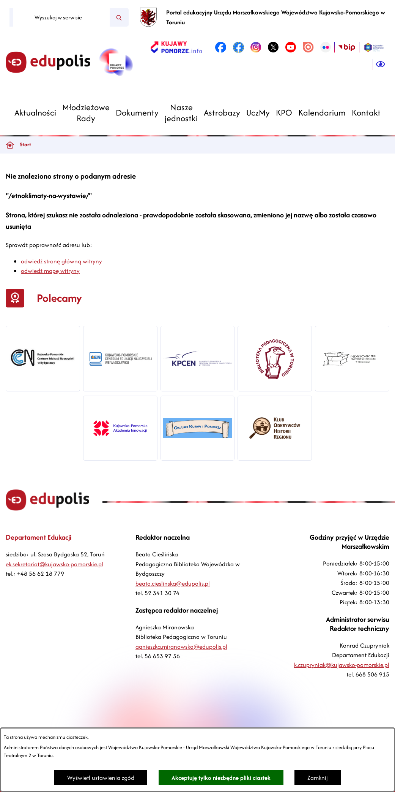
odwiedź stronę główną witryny (61, 261)
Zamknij (317, 777)
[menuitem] (35, 112)
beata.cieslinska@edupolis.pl (172, 583)
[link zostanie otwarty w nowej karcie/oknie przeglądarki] (176, 47)
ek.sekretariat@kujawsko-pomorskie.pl (54, 564)
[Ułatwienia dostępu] (380, 64)
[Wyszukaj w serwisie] (61, 17)
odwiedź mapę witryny (50, 270)
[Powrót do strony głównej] (10, 145)
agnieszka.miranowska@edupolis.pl (181, 646)
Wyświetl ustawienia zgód (100, 777)
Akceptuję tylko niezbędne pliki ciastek (221, 777)
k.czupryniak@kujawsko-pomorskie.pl (341, 665)
